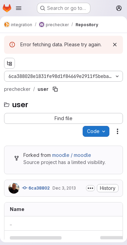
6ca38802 (36, 188)
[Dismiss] (115, 44)
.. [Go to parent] (11, 223)
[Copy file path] (55, 89)
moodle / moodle (71, 155)
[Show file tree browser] (9, 63)
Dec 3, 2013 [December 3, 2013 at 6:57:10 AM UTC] (64, 188)
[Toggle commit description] (90, 188)
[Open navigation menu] (18, 8)
